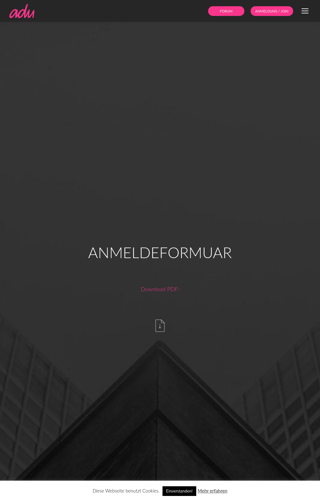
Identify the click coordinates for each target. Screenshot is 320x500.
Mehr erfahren (212, 490)
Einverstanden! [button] (179, 490)
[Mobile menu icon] (305, 11)
